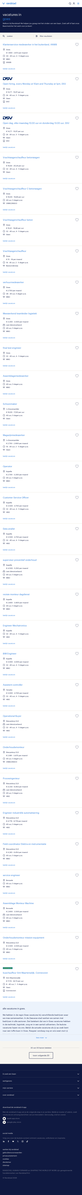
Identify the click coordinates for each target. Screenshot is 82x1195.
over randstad (8, 1095)
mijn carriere (8, 1088)
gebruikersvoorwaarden (12, 1152)
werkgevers (7, 1081)
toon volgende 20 (41, 1055)
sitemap (6, 1165)
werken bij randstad (11, 1149)
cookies (6, 1159)
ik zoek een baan (9, 1074)
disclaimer (7, 1162)
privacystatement (10, 1156)
